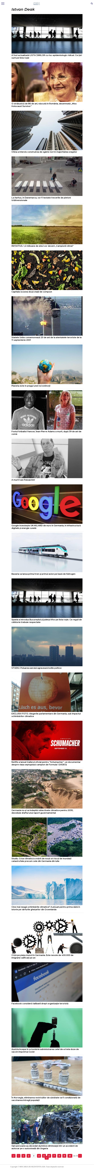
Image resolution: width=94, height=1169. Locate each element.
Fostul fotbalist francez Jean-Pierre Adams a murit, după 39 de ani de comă (46, 432)
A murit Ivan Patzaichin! (23, 480)
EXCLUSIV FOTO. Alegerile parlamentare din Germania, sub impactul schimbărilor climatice (46, 715)
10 (70, 1156)
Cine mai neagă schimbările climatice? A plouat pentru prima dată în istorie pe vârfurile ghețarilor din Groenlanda (46, 908)
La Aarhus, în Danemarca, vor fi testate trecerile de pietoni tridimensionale (41, 199)
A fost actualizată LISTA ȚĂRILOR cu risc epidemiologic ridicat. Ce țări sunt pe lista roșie (47, 56)
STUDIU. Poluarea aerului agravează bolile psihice (37, 668)
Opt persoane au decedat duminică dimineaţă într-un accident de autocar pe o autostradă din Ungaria (45, 1147)
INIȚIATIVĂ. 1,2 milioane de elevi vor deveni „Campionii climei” (43, 246)
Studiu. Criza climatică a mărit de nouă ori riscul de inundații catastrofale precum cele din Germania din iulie (41, 859)
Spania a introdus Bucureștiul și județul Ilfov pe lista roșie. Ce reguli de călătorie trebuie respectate (47, 620)
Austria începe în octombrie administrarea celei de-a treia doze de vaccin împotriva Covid (45, 1050)
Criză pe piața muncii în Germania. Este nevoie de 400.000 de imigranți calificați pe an (42, 956)
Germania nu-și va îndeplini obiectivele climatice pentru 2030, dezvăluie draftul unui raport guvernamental (42, 811)
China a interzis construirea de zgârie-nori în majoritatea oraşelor (44, 152)
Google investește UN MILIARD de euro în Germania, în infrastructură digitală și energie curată (46, 526)
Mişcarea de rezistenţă (47, 4)
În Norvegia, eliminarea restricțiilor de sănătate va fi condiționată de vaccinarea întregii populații (46, 1098)
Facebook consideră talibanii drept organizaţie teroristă (40, 1003)
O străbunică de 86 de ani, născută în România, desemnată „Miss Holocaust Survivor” (44, 105)
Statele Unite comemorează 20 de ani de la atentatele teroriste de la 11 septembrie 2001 (47, 338)
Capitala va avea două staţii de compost (32, 292)
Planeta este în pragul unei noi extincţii (31, 386)
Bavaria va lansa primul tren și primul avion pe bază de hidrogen (43, 574)
